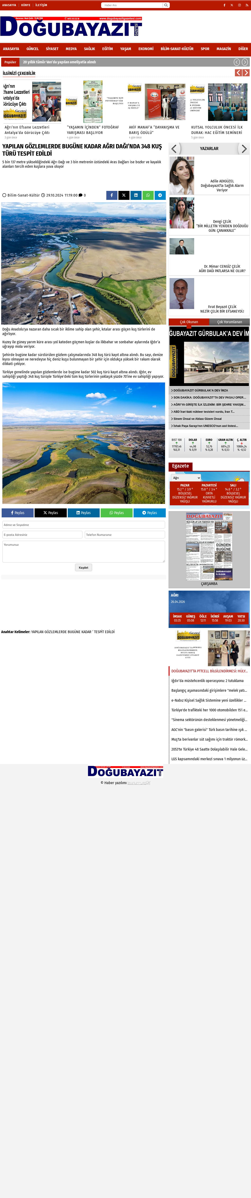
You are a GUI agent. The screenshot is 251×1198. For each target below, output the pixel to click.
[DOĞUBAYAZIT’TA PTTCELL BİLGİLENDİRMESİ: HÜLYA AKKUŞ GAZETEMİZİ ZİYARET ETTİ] (209, 648)
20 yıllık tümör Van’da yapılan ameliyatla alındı (59, 62)
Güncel (33, 49)
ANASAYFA (11, 49)
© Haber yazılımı (125, 783)
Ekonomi (146, 49)
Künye (26, 5)
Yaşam (125, 49)
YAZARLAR (209, 148)
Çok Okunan (189, 322)
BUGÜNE (74, 632)
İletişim (41, 5)
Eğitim (107, 49)
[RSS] (247, 5)
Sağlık (89, 49)
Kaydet (83, 567)
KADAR (86, 632)
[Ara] (166, 5)
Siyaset (52, 49)
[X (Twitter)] (232, 5)
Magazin (224, 49)
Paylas (17, 513)
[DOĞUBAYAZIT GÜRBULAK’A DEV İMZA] (209, 356)
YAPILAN (37, 632)
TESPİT (99, 632)
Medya (71, 49)
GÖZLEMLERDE (56, 632)
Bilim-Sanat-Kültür (177, 49)
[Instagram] (239, 5)
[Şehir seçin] (186, 478)
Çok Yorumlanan (229, 322)
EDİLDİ (110, 632)
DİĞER (243, 49)
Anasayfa (9, 5)
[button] (237, 62)
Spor (205, 49)
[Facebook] (224, 5)
